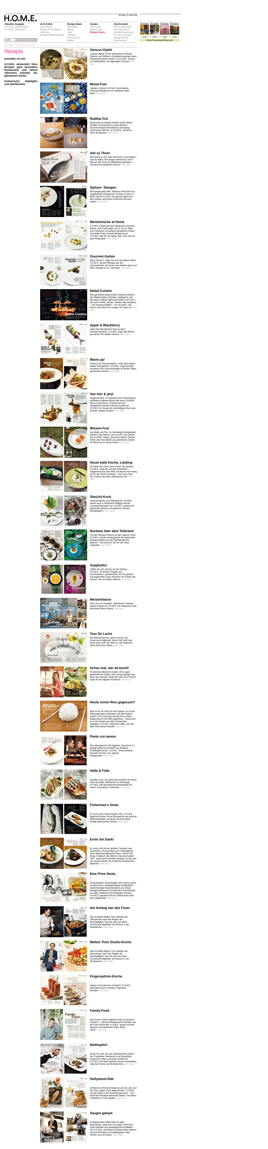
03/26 (155, 37)
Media (70, 40)
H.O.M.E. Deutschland (16, 26)
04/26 (145, 37)
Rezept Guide (97, 32)
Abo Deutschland (123, 26)
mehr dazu (100, 93)
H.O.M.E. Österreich (15, 29)
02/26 (165, 37)
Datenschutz (120, 40)
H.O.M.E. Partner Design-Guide (123, 36)
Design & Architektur (50, 29)
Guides (9, 45)
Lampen (71, 35)
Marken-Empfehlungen (52, 35)
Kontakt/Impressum (124, 32)
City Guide (95, 26)
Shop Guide (96, 29)
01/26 (175, 37)
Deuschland (158, 40)
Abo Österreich (121, 29)
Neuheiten (72, 26)
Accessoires (73, 37)
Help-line (44, 32)
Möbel (70, 29)
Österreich (168, 40)
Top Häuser (46, 26)
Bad (69, 32)
